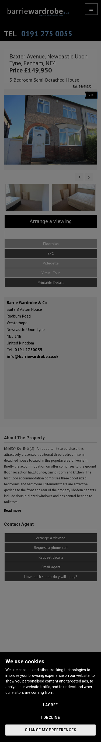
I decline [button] (50, 717)
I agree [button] (50, 705)
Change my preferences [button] (50, 730)
